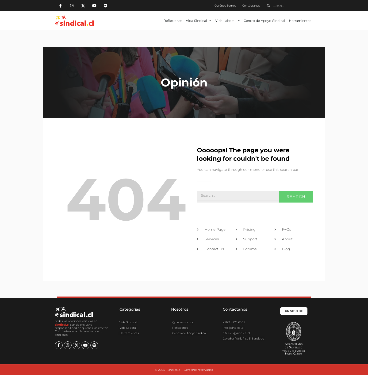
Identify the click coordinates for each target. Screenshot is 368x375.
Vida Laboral (227, 20)
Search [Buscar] (296, 196)
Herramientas (300, 21)
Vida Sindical (198, 20)
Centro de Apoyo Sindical (264, 21)
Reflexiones (173, 21)
